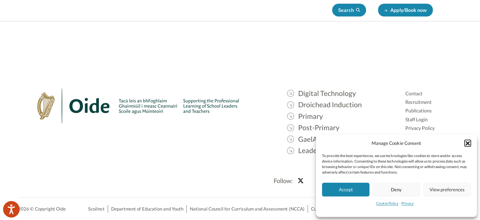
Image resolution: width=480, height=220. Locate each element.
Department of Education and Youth (147, 208)
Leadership (386, 37)
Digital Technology (174, 37)
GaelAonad (349, 37)
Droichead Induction (229, 37)
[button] (468, 143)
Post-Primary (309, 37)
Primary (273, 37)
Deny (396, 189)
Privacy (407, 203)
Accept (346, 189)
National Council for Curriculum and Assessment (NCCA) (247, 208)
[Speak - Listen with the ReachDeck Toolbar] (11, 209)
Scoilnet (96, 208)
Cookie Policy (387, 203)
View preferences (447, 189)
